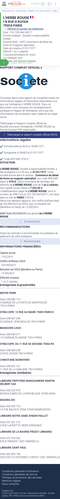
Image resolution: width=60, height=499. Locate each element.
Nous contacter (10, 483)
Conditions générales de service (19, 474)
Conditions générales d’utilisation (20, 471)
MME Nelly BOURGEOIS (13, 213)
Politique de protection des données (22, 477)
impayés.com (14, 57)
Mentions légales (11, 480)
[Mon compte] (55, 4)
